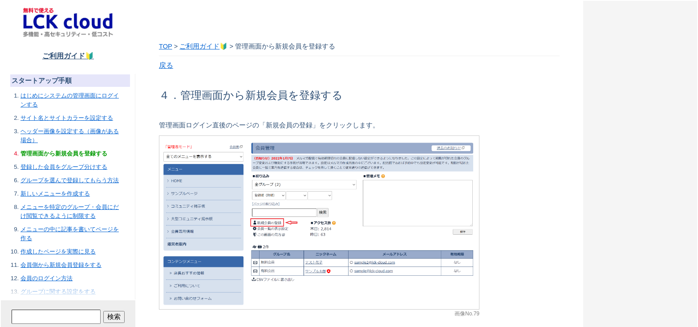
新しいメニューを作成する (55, 193)
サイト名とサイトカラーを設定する (66, 117)
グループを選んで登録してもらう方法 (69, 180)
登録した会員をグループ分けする (63, 167)
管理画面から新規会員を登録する (63, 153)
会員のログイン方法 (46, 278)
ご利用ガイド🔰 (68, 56)
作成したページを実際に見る (58, 251)
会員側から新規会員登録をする (60, 265)
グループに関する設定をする (58, 291)
